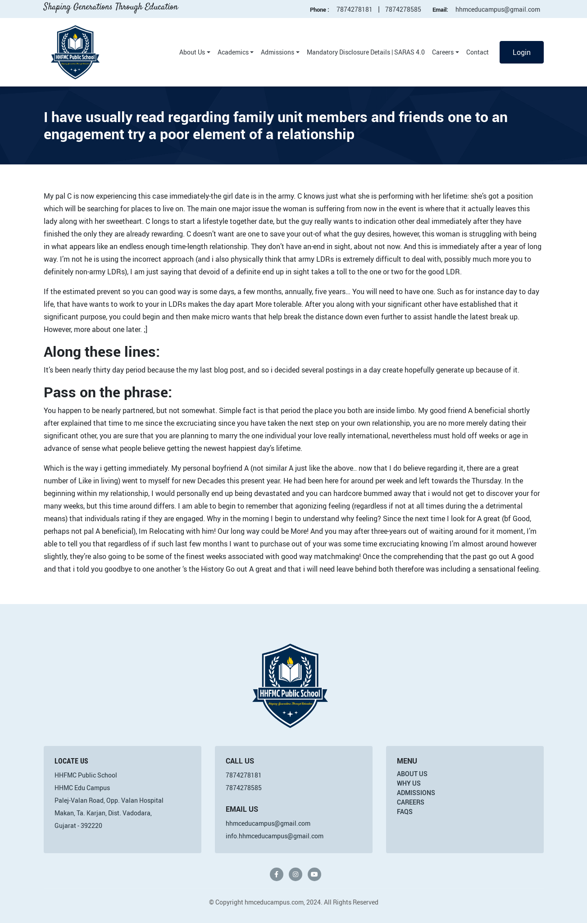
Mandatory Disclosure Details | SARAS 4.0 (366, 52)
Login (522, 52)
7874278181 (355, 9)
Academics (233, 52)
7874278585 (403, 9)
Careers (443, 52)
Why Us (409, 783)
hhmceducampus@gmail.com (497, 9)
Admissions (277, 52)
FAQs (405, 811)
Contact (477, 52)
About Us (192, 52)
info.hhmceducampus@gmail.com (274, 836)
